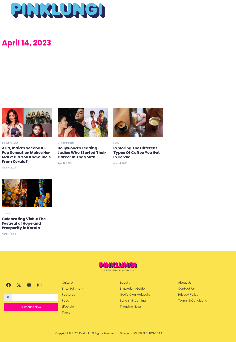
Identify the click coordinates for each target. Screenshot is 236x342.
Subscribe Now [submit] (31, 307)
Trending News (10, 142)
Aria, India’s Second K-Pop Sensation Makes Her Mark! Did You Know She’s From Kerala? (26, 154)
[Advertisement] (82, 78)
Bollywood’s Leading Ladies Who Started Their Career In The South (82, 152)
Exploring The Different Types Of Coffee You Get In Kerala (136, 152)
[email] (35, 297)
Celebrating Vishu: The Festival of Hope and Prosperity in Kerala (24, 223)
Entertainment (66, 142)
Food (116, 142)
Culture (6, 213)
